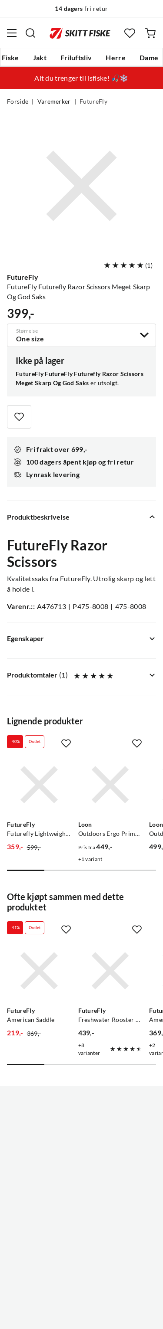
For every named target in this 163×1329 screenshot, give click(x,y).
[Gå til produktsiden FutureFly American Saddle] (39, 971)
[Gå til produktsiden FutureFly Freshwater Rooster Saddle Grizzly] (110, 971)
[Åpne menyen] (12, 33)
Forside (17, 101)
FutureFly (93, 101)
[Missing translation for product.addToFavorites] (19, 417)
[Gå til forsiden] (80, 33)
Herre (116, 58)
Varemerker (54, 101)
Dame (149, 58)
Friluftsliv (76, 58)
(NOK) (81, 1289)
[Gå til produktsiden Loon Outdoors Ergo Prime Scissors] (110, 785)
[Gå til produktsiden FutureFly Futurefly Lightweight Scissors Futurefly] (39, 785)
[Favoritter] (130, 33)
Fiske (10, 58)
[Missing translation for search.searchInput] (30, 33)
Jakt (40, 58)
